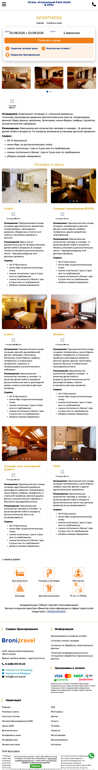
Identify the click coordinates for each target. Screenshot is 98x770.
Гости (53, 31)
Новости (55, 730)
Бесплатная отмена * (59, 48)
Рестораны (57, 712)
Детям (54, 716)
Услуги (54, 721)
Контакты (56, 744)
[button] (47, 92)
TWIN (56, 466)
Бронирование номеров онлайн (69, 636)
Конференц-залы (11, 735)
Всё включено (10, 730)
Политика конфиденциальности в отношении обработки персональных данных (72, 656)
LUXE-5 (8, 208)
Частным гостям (11, 716)
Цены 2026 (8, 726)
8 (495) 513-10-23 (13, 664)
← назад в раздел (11, 559)
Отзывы (55, 726)
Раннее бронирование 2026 (17, 721)
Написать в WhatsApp (17, 670)
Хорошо (35, 766)
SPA (53, 707)
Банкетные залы (11, 744)
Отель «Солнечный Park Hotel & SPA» (49, 3)
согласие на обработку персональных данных (39, 762)
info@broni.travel (14, 676)
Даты (7, 31)
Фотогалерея (58, 735)
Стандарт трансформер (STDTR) (73, 208)
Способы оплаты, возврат (65, 641)
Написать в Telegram (16, 673)
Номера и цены (54, 23)
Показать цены (49, 40)
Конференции (10, 740)
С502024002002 (56, 611)
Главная (40, 23)
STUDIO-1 (58, 334)
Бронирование (59, 740)
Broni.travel (14, 751)
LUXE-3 (8, 334)
